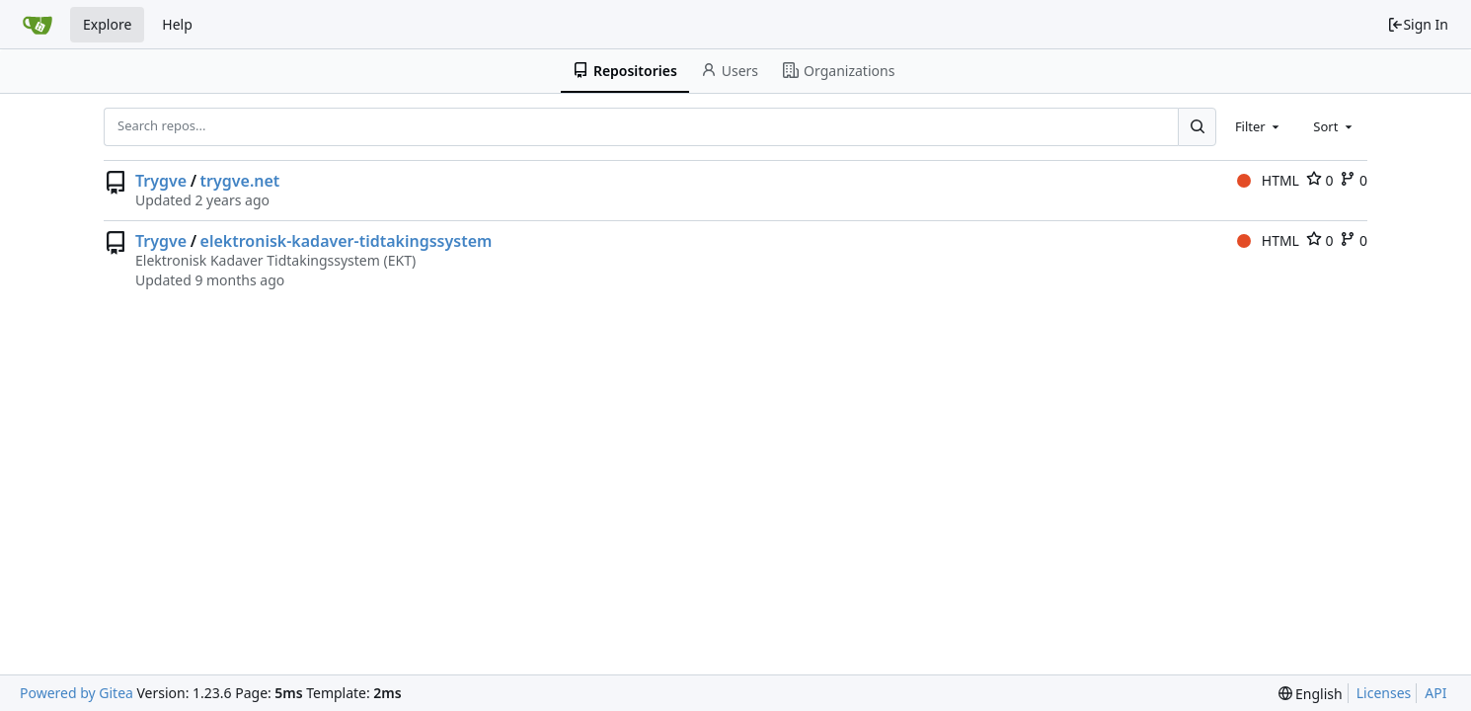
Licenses (1384, 692)
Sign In (1417, 24)
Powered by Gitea (76, 692)
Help (177, 24)
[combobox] (1258, 126)
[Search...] (1196, 126)
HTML (1268, 180)
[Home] (37, 24)
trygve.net (240, 181)
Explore (107, 24)
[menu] (1310, 693)
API (1435, 692)
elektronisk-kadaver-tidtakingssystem (346, 241)
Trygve (161, 181)
